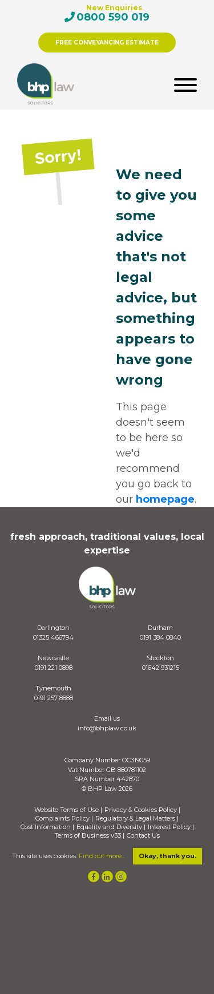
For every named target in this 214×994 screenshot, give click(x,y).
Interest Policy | (171, 827)
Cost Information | (47, 827)
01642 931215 (160, 668)
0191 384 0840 (160, 637)
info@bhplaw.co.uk (107, 728)
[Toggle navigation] (185, 84)
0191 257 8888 (53, 698)
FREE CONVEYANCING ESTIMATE (107, 42)
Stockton (160, 658)
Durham (160, 628)
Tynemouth (53, 688)
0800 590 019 (113, 17)
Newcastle (53, 658)
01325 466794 (53, 637)
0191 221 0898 (53, 668)
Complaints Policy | (64, 818)
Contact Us (143, 836)
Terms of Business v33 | (89, 836)
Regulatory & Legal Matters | (137, 818)
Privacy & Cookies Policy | (142, 810)
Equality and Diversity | (111, 827)
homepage (165, 499)
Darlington (53, 628)
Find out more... (102, 856)
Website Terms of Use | (68, 810)
